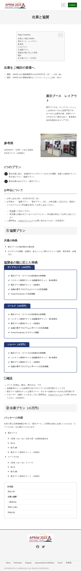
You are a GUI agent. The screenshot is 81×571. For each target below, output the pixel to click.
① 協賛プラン (23, 50)
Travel (60, 563)
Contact (72, 5)
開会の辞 (11, 492)
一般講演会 (12, 502)
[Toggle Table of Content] (59, 35)
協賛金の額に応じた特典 (27, 53)
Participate (18, 563)
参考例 (20, 44)
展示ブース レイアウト (27, 41)
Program (28, 563)
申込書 (12, 211)
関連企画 (11, 512)
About (8, 563)
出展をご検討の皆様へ (26, 39)
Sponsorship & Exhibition (44, 563)
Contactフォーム (24, 221)
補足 (19, 55)
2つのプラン (23, 47)
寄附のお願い (13, 507)
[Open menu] (63, 5)
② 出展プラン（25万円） (28, 58)
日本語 (10, 487)
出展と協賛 (12, 497)
